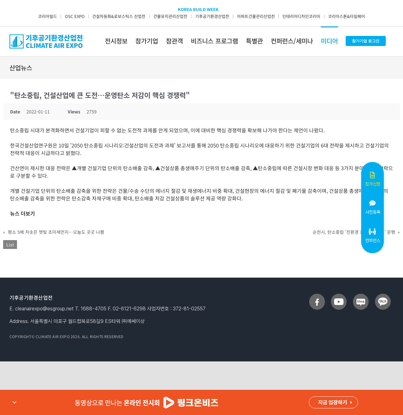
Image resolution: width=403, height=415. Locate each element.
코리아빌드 (47, 16)
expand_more (14, 402)
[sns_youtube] (339, 296)
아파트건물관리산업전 (256, 16)
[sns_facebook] (317, 296)
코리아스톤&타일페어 (346, 16)
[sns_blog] (361, 296)
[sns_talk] (383, 296)
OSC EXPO (75, 16)
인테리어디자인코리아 (301, 16)
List (10, 244)
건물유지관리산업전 (170, 16)
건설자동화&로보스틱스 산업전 (118, 16)
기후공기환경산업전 (212, 16)
